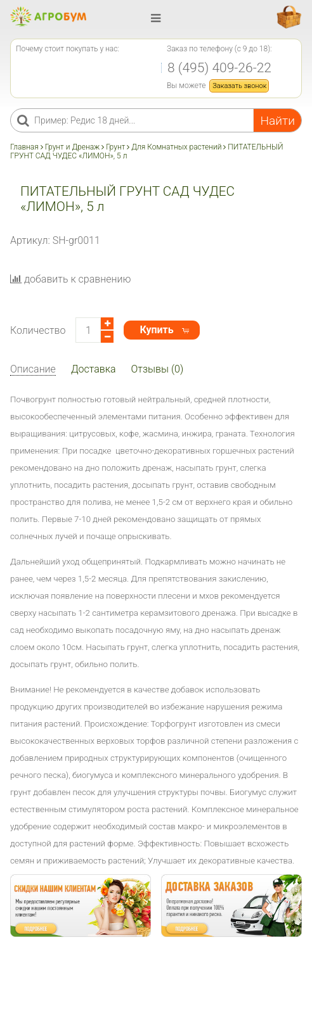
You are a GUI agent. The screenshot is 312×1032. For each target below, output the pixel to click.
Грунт (115, 147)
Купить (156, 330)
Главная (25, 147)
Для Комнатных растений (176, 147)
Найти (277, 120)
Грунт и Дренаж (72, 147)
